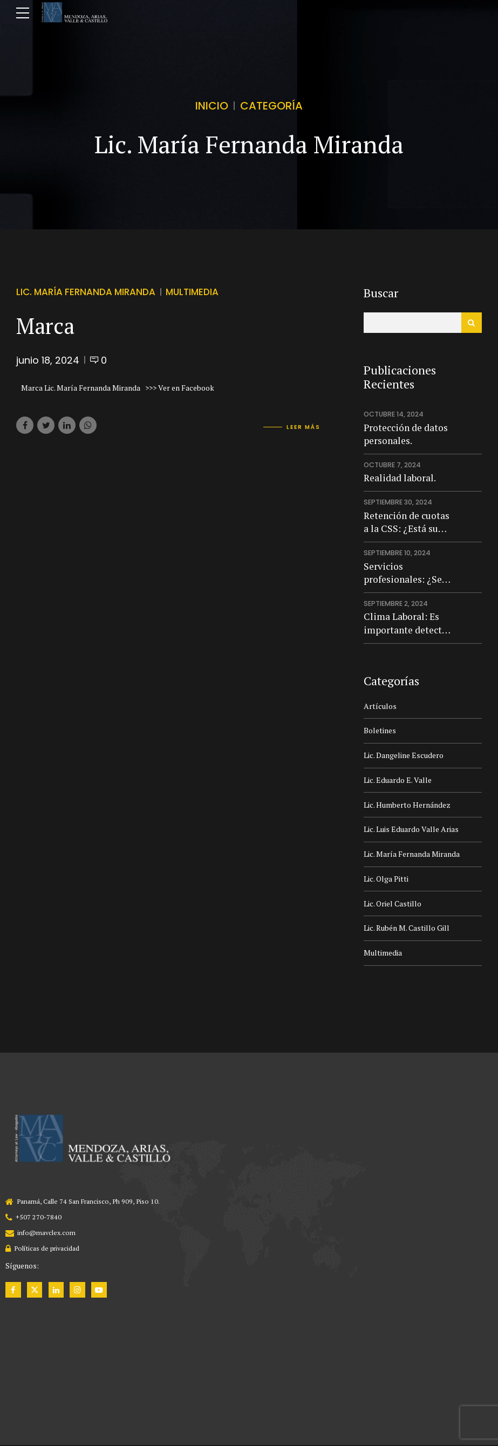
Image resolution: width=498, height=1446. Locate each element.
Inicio (211, 105)
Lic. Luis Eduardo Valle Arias (411, 829)
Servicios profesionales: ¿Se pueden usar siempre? (403, 573)
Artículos (380, 706)
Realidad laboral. (400, 478)
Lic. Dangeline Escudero (404, 755)
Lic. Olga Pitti (386, 879)
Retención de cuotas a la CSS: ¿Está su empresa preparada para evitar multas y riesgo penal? (406, 522)
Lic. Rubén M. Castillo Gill (406, 928)
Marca (45, 325)
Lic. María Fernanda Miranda (85, 292)
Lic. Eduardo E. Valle (398, 780)
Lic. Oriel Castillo (392, 903)
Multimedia (192, 292)
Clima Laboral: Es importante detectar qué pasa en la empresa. (407, 623)
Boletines (380, 730)
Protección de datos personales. (406, 434)
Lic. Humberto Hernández (407, 805)
